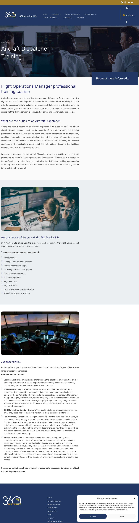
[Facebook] (122, 2)
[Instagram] (125, 2)
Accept (93, 516)
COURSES (5, 36)
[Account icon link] (128, 11)
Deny (122, 516)
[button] (134, 498)
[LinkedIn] (129, 2)
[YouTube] (132, 2)
